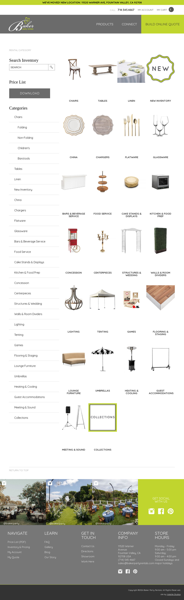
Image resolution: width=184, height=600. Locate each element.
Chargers (20, 210)
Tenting (18, 334)
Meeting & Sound (24, 407)
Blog (47, 552)
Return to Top (19, 470)
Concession (21, 283)
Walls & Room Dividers (28, 314)
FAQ (47, 542)
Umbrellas (20, 376)
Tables (18, 169)
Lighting (19, 324)
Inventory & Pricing (19, 547)
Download (30, 93)
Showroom (87, 556)
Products (104, 24)
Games (18, 345)
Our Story (50, 557)
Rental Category (20, 50)
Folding (22, 127)
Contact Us (87, 546)
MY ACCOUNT (146, 9)
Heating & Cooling (25, 386)
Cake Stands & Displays (29, 262)
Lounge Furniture (25, 366)
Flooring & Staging (25, 355)
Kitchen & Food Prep (27, 272)
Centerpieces (22, 293)
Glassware (20, 231)
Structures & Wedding (28, 303)
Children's (24, 148)
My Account (14, 552)
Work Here (87, 561)
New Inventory (23, 189)
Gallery (48, 547)
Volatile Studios (174, 594)
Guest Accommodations (29, 397)
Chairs (18, 117)
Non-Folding (25, 137)
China (17, 200)
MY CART (162, 9)
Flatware (20, 220)
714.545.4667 (122, 10)
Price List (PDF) (17, 542)
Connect (129, 24)
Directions (87, 551)
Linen (17, 179)
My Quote (13, 557)
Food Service (22, 251)
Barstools (24, 158)
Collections (21, 417)
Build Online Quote (162, 24)
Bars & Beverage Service (29, 241)
